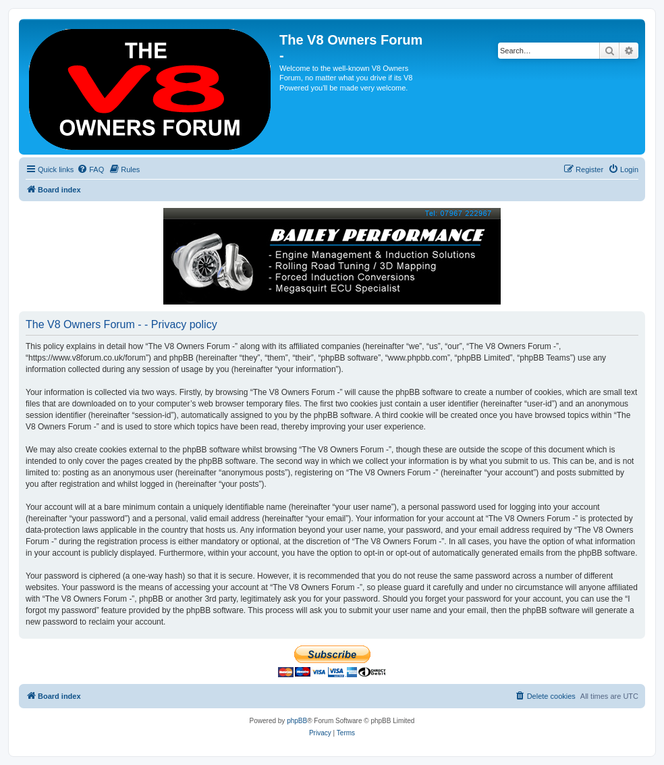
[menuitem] (90, 169)
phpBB (297, 720)
